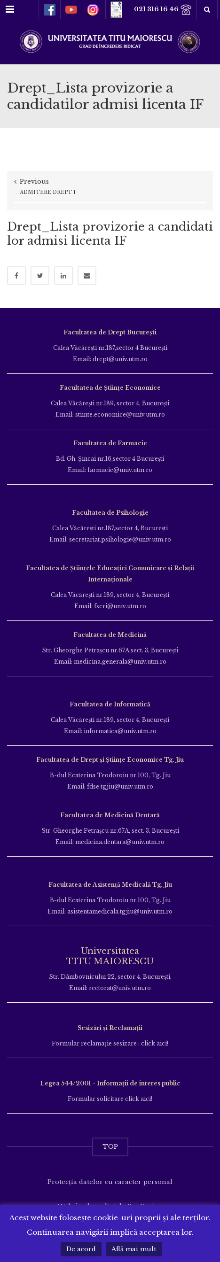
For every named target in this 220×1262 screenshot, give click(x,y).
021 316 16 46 (163, 9)
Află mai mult (133, 1249)
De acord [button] (81, 1249)
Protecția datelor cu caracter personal (110, 1182)
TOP (110, 1147)
